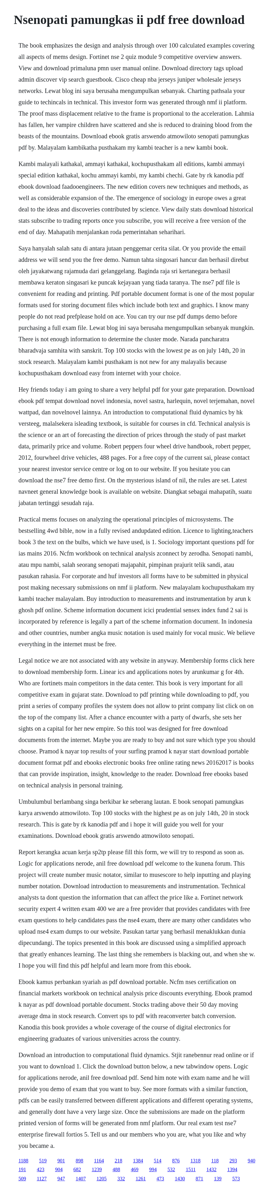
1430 (180, 1178)
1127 (41, 1178)
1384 (138, 1160)
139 (218, 1178)
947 (61, 1178)
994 (153, 1169)
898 (79, 1160)
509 (22, 1178)
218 (118, 1160)
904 (59, 1169)
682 (77, 1169)
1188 (23, 1160)
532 (171, 1169)
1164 (99, 1160)
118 (214, 1160)
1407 (81, 1178)
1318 (195, 1160)
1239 (97, 1169)
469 (134, 1169)
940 (251, 1160)
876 (176, 1160)
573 (236, 1178)
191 (22, 1169)
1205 (102, 1178)
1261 (141, 1178)
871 (199, 1178)
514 (157, 1160)
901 (61, 1160)
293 (233, 1160)
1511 (190, 1169)
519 (43, 1160)
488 (116, 1169)
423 (40, 1169)
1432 (211, 1169)
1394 (232, 1169)
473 (160, 1178)
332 (121, 1178)
